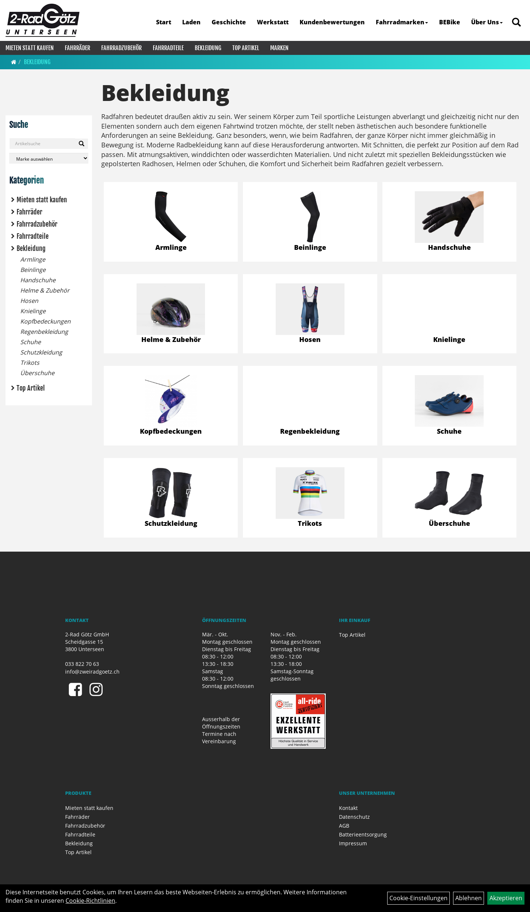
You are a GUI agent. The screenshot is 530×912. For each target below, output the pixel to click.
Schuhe (30, 342)
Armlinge (32, 259)
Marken (279, 48)
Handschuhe (38, 280)
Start (163, 22)
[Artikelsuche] (516, 23)
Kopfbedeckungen (45, 321)
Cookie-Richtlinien (90, 901)
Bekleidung (208, 48)
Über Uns (487, 22)
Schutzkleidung (41, 352)
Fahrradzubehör (121, 48)
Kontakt (348, 807)
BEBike (449, 22)
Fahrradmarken (402, 22)
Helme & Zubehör (45, 290)
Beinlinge (33, 270)
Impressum (353, 843)
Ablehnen (468, 898)
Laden (191, 22)
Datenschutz (354, 816)
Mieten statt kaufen (30, 48)
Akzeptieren (506, 898)
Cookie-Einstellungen (418, 898)
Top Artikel (245, 48)
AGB (344, 825)
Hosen (29, 301)
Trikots (29, 363)
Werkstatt (273, 22)
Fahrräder (77, 48)
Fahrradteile (168, 48)
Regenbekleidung (44, 332)
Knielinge (33, 311)
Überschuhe (37, 373)
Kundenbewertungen (332, 22)
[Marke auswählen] (48, 158)
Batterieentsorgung (363, 834)
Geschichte (229, 22)
